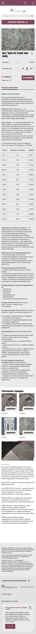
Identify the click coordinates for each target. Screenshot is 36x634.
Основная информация (10, 87)
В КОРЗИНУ (28, 78)
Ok (9, 626)
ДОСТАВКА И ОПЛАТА (10, 601)
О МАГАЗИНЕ (7, 594)
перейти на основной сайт (16, 581)
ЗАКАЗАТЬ (10, 409)
